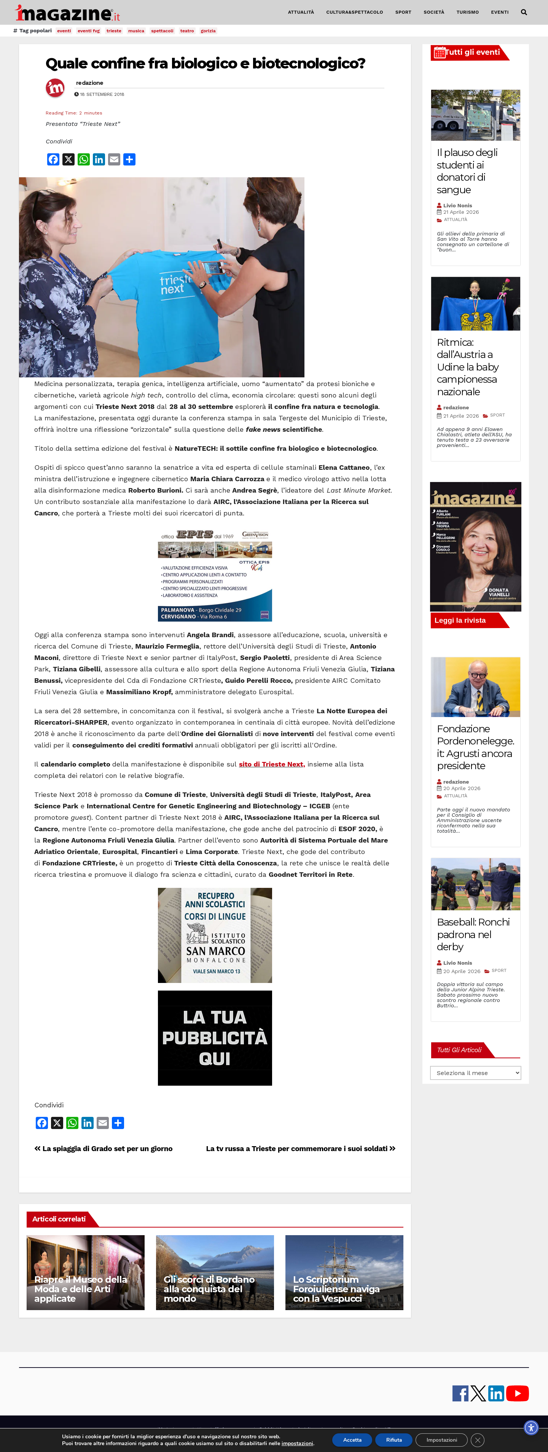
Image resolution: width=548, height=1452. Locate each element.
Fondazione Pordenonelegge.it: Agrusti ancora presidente (475, 747)
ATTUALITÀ (301, 12)
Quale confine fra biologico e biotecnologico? (206, 63)
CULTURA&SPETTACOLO (355, 12)
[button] (524, 12)
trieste (114, 30)
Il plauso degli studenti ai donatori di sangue (467, 171)
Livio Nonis (457, 205)
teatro (187, 30)
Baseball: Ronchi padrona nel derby (473, 934)
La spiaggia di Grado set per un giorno (103, 1148)
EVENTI (500, 12)
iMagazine (169, 1429)
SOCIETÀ (434, 12)
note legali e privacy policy (317, 1429)
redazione (90, 83)
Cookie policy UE (371, 1429)
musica (136, 30)
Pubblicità (271, 1429)
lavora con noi (239, 1429)
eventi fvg (89, 30)
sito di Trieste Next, (272, 764)
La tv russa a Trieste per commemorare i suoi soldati (301, 1148)
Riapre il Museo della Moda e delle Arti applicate (80, 1289)
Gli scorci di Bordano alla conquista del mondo (209, 1289)
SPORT (403, 12)
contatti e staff (201, 1429)
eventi (64, 30)
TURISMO (468, 12)
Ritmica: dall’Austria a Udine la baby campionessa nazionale (468, 367)
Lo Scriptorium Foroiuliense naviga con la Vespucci (336, 1289)
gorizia (208, 30)
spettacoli (162, 30)
